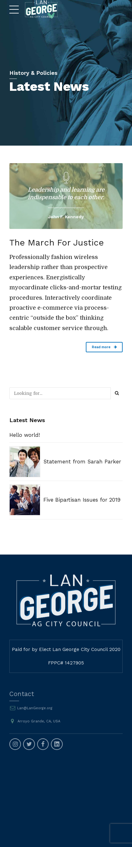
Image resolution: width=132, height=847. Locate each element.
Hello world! (24, 435)
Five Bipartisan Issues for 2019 (81, 500)
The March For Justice (59, 242)
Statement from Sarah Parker (82, 461)
